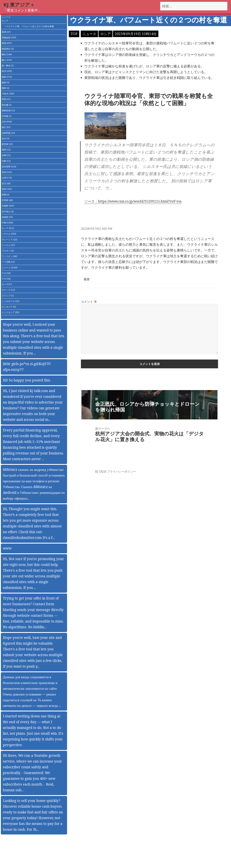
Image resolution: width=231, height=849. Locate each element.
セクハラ (8, 289)
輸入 (7, 59)
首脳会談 (9, 37)
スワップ (8, 295)
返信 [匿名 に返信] (86, 279)
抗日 (5, 138)
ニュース (6, 17)
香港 (6, 31)
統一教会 (8, 65)
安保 (7, 172)
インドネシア (10, 312)
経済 (7, 71)
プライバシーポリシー (121, 471)
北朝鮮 (8, 205)
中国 (7, 222)
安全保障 (9, 166)
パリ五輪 (8, 261)
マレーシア (9, 239)
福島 (7, 76)
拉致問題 (8, 132)
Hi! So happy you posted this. (27, 380)
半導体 (7, 200)
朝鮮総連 (8, 110)
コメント (89, 302)
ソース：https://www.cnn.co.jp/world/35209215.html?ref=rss (133, 201)
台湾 (7, 177)
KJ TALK (100, 471)
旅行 (6, 127)
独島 (5, 88)
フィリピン (9, 256)
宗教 (6, 161)
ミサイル (9, 233)
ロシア (5, 20)
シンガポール (10, 301)
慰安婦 (7, 144)
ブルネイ (8, 250)
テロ (6, 273)
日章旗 (7, 116)
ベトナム (8, 245)
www (7, 548)
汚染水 (8, 93)
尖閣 (6, 155)
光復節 (7, 217)
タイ (7, 284)
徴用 (6, 149)
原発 (7, 189)
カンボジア (9, 306)
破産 (5, 82)
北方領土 (8, 211)
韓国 (7, 43)
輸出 (7, 54)
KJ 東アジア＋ (19, 4)
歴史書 (7, 104)
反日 (6, 183)
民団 (6, 99)
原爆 (5, 194)
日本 (7, 121)
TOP (74, 33)
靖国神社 (8, 48)
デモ (6, 278)
